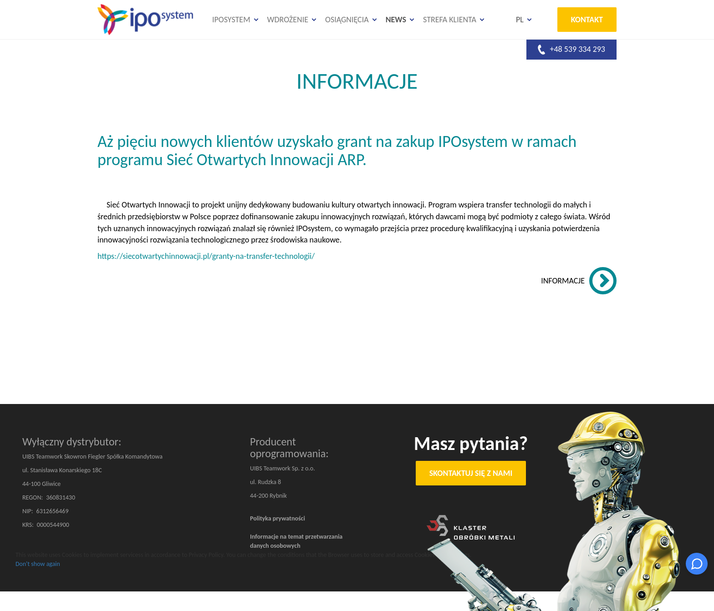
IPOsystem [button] (231, 20)
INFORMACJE (563, 281)
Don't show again (37, 564)
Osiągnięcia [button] (347, 20)
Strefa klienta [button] (449, 20)
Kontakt (587, 20)
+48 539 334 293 (571, 50)
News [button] (396, 20)
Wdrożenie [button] (287, 20)
